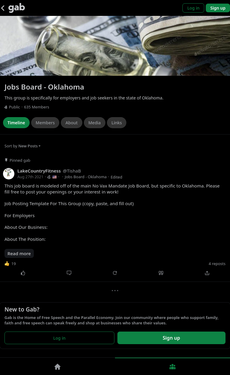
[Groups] (172, 366)
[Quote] (161, 272)
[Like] (23, 272)
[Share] (207, 272)
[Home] (57, 366)
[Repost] (115, 272)
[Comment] (69, 272)
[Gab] (16, 8)
